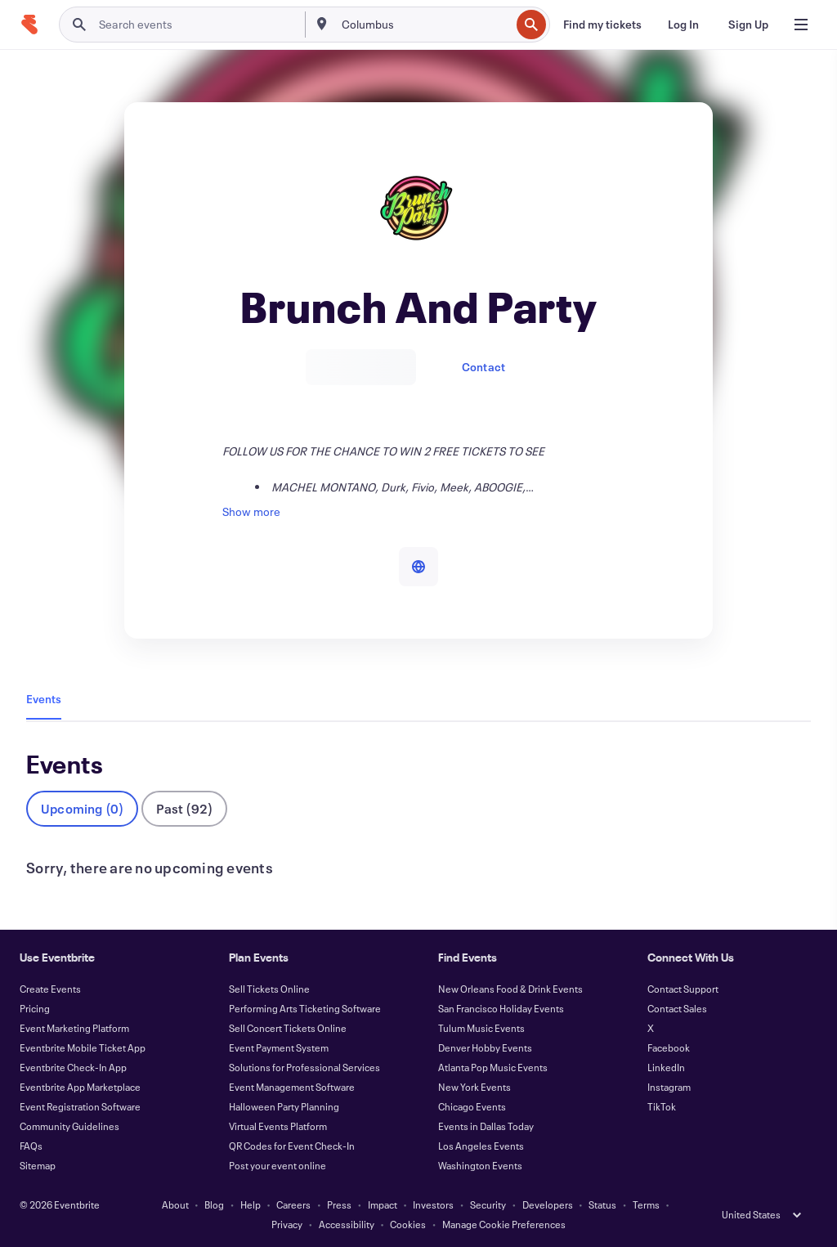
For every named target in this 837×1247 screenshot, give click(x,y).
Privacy (286, 1224)
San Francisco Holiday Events (501, 1008)
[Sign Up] (748, 24)
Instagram (669, 1086)
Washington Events (480, 1165)
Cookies (408, 1224)
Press (339, 1204)
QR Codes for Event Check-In (292, 1145)
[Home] (29, 24)
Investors (433, 1204)
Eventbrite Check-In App (73, 1067)
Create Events (50, 988)
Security (488, 1204)
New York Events (474, 1086)
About (175, 1204)
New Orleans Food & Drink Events (510, 988)
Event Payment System (279, 1047)
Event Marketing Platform (74, 1027)
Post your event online (277, 1165)
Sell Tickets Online (269, 988)
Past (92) (184, 808)
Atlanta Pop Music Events (493, 1067)
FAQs (31, 1145)
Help (250, 1204)
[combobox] (424, 24)
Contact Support (682, 988)
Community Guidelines (69, 1126)
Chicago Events (472, 1106)
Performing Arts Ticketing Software (305, 1008)
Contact (483, 367)
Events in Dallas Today (486, 1126)
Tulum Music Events (481, 1027)
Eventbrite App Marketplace (80, 1086)
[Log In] (683, 24)
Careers (293, 1204)
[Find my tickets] (602, 24)
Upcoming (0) (82, 808)
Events (43, 698)
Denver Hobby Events (485, 1047)
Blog (214, 1204)
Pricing (35, 1008)
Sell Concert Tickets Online (288, 1027)
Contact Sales (677, 1008)
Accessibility (346, 1224)
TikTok (661, 1106)
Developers (547, 1204)
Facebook (668, 1047)
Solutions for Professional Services (304, 1067)
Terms (646, 1204)
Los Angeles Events (481, 1145)
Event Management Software (292, 1086)
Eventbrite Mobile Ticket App (82, 1047)
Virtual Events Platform (278, 1126)
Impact (382, 1204)
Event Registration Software (80, 1106)
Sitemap (38, 1165)
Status (602, 1204)
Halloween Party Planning (284, 1106)
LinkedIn (666, 1067)
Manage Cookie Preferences (504, 1224)
